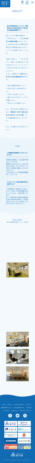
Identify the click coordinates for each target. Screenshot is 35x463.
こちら (15, 174)
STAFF (28, 404)
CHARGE (29, 407)
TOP (3, 404)
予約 (22, 3)
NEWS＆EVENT (19, 404)
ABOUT (9, 404)
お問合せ (27, 3)
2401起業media (19, 407)
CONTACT (14, 410)
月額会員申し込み (6, 407)
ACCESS (6, 410)
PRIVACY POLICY (25, 410)
